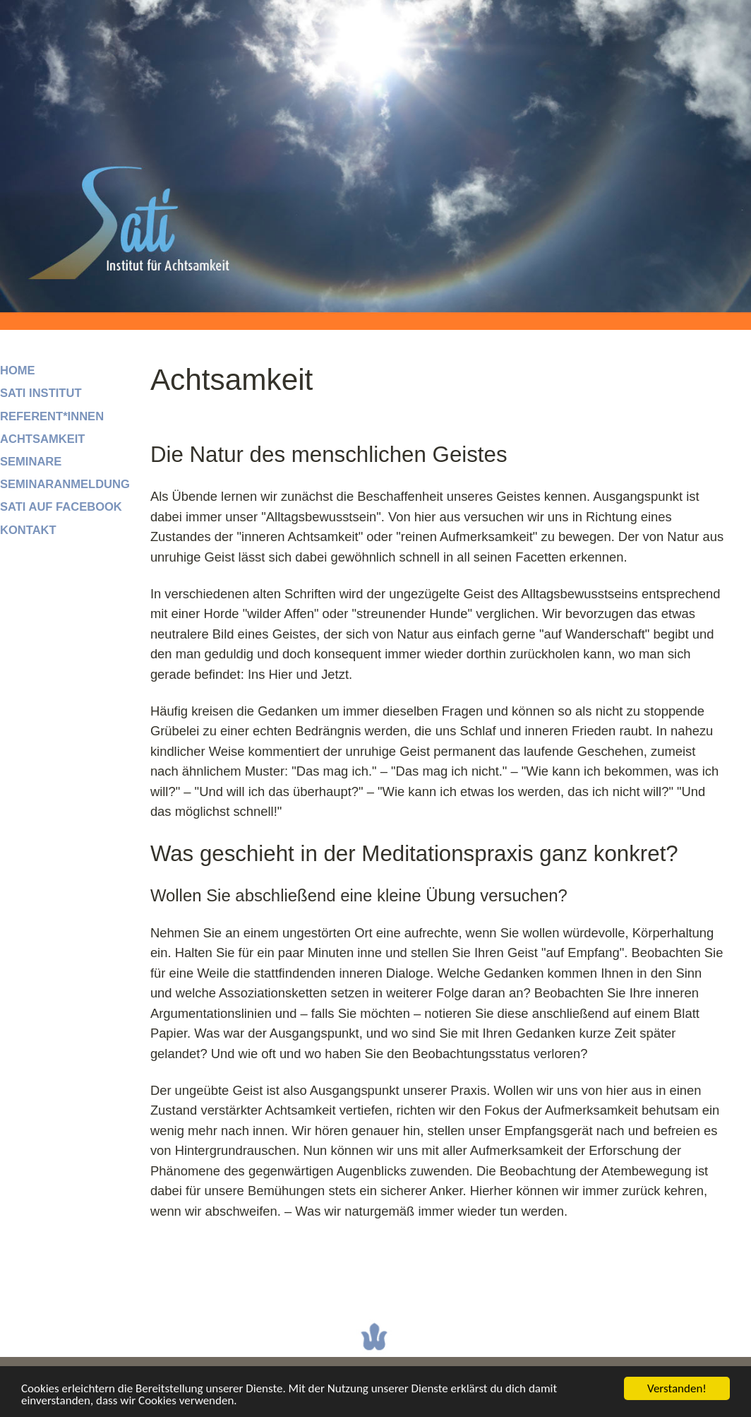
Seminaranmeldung (65, 484)
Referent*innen (52, 416)
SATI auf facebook (61, 507)
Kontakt (28, 530)
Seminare (30, 461)
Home (17, 370)
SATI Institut (41, 393)
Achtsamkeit (42, 439)
